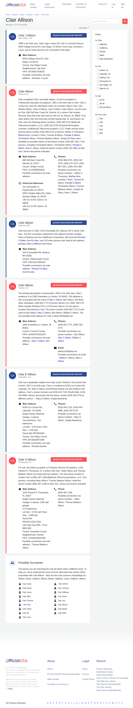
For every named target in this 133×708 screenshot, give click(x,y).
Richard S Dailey (39, 269)
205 (101, 118)
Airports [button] (102, 4)
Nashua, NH (105, 77)
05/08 (98, 671)
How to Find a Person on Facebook (112, 678)
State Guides (33, 5)
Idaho (102, 55)
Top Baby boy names (105, 681)
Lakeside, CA (105, 74)
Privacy (85, 673)
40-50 (102, 103)
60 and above (105, 107)
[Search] (107, 21)
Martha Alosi (24, 135)
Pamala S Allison (72, 135)
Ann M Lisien (33, 240)
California (103, 48)
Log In (113, 5)
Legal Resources (49, 5)
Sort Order (83, 28)
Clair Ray (24, 604)
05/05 (98, 674)
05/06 (109, 671)
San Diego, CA (106, 85)
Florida (102, 51)
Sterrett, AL (104, 88)
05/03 (109, 674)
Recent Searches (104, 668)
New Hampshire (106, 59)
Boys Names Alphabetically (108, 690)
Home (50, 668)
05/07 (104, 671)
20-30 (102, 100)
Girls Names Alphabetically (108, 684)
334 (101, 126)
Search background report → (69, 35)
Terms (85, 668)
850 (101, 133)
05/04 (104, 674)
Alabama (103, 44)
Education (66, 4)
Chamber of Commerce (81, 5)
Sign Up (123, 5)
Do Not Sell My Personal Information (64, 673)
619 (101, 129)
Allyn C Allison (55, 300)
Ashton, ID (104, 70)
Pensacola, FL (105, 81)
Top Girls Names (103, 687)
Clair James (61, 583)
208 (101, 122)
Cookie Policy (88, 679)
